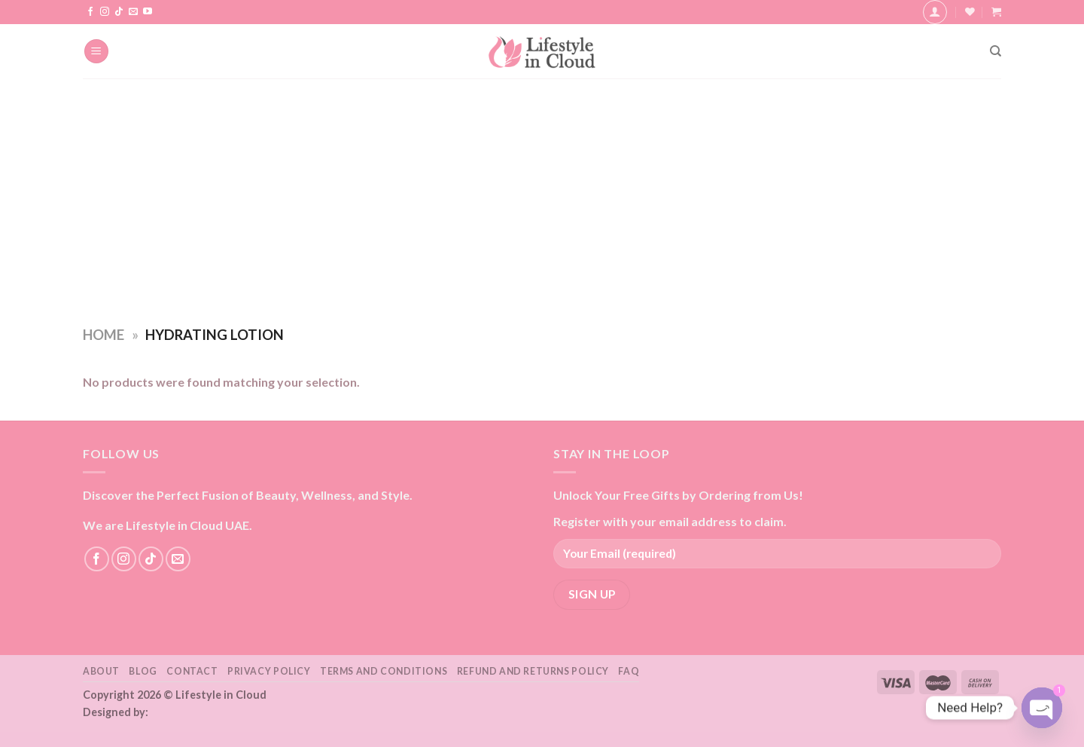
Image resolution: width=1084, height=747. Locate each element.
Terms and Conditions (383, 671)
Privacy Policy (269, 671)
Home (103, 334)
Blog (143, 671)
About (101, 671)
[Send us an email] (133, 12)
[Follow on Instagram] (104, 12)
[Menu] (96, 51)
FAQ (628, 671)
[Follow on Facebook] (90, 12)
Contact (192, 671)
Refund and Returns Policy (533, 671)
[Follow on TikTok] (118, 12)
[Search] (995, 51)
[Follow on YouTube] (147, 12)
